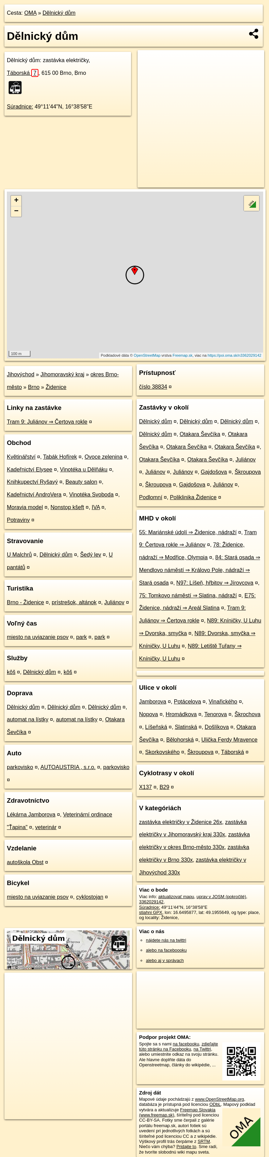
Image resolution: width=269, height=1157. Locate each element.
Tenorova (215, 714)
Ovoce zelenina (103, 457)
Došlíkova (217, 727)
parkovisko (20, 767)
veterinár (46, 827)
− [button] (16, 211)
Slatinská (186, 727)
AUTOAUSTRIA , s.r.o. (68, 767)
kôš (11, 672)
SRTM (204, 1141)
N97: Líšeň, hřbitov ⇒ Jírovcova (215, 583)
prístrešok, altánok (74, 602)
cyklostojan (89, 897)
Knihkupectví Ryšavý (32, 482)
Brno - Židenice (25, 602)
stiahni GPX (150, 912)
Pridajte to (186, 1146)
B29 (164, 787)
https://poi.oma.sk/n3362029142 (234, 355)
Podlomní (150, 497)
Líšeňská (156, 727)
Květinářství (21, 457)
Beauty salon (81, 482)
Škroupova (248, 472)
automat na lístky (27, 719)
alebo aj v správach (165, 960)
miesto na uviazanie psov (38, 637)
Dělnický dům (59, 13)
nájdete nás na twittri (166, 940)
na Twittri (202, 1049)
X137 (145, 787)
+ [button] (16, 201)
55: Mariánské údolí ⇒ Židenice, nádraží (187, 532)
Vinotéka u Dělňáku (83, 469)
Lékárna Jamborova (31, 814)
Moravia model (25, 507)
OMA (30, 13)
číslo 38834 (153, 387)
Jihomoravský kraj (62, 374)
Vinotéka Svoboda (91, 494)
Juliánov (114, 602)
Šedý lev (90, 555)
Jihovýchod (20, 374)
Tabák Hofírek (60, 457)
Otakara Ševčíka (200, 434)
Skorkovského (162, 752)
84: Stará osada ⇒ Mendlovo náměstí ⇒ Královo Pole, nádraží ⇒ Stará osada (199, 570)
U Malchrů (19, 555)
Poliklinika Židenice (193, 497)
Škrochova (247, 714)
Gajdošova (214, 472)
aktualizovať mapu (176, 896)
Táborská (22, 73)
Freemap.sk (182, 355)
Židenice (56, 387)
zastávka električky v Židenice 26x (180, 822)
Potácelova (187, 701)
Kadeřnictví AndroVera (34, 494)
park (81, 637)
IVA (96, 507)
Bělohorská (180, 740)
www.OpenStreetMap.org (219, 1099)
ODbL (215, 1104)
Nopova (148, 714)
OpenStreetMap (147, 355)
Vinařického (223, 701)
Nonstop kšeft (67, 507)
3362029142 (151, 901)
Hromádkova (181, 714)
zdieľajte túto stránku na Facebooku (178, 1046)
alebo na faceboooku (166, 950)
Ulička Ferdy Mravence (229, 740)
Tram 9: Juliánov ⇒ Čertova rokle (47, 422)
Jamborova (152, 701)
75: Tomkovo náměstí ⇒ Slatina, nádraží (188, 595)
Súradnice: (20, 107)
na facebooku (186, 1043)
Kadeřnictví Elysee (29, 469)
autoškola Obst (25, 862)
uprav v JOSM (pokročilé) (221, 896)
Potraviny (18, 520)
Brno (33, 387)
